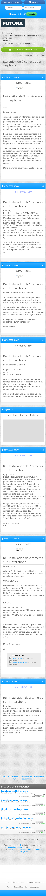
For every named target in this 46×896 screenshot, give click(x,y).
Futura (6, 882)
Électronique (6, 41)
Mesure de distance (11, 777)
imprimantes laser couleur (22, 849)
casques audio (39, 849)
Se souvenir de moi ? (17, 14)
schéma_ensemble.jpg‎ (19, 662)
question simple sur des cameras (16, 827)
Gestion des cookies (34, 882)
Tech (19, 845)
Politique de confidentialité (17, 887)
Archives (14, 882)
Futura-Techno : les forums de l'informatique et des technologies (22, 37)
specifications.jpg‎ (17, 658)
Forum (9, 33)
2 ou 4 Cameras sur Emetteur (14, 800)
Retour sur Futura (11, 2)
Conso (22, 882)
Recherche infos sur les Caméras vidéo (18, 818)
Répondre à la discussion (23, 49)
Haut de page (34, 887)
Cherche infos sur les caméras (14, 809)
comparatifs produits (13, 847)
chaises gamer (22, 851)
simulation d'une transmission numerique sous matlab (28, 778)
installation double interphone (14, 791)
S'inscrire (34, 2)
